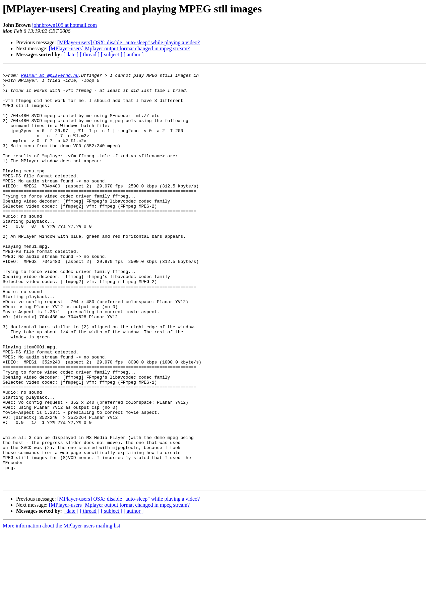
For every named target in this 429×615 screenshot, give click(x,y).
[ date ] (70, 54)
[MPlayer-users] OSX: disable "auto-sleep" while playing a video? (128, 42)
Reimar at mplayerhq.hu (50, 77)
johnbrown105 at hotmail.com (64, 25)
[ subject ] (111, 54)
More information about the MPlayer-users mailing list (61, 609)
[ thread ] (90, 54)
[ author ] (134, 54)
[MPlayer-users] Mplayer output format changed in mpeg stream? (119, 48)
